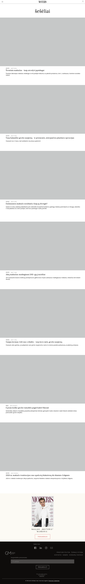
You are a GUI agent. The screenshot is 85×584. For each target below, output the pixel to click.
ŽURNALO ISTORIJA (77, 552)
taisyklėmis (41, 576)
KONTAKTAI (57, 555)
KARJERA (65, 555)
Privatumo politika (63, 552)
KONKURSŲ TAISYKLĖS (76, 555)
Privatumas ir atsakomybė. (54, 580)
